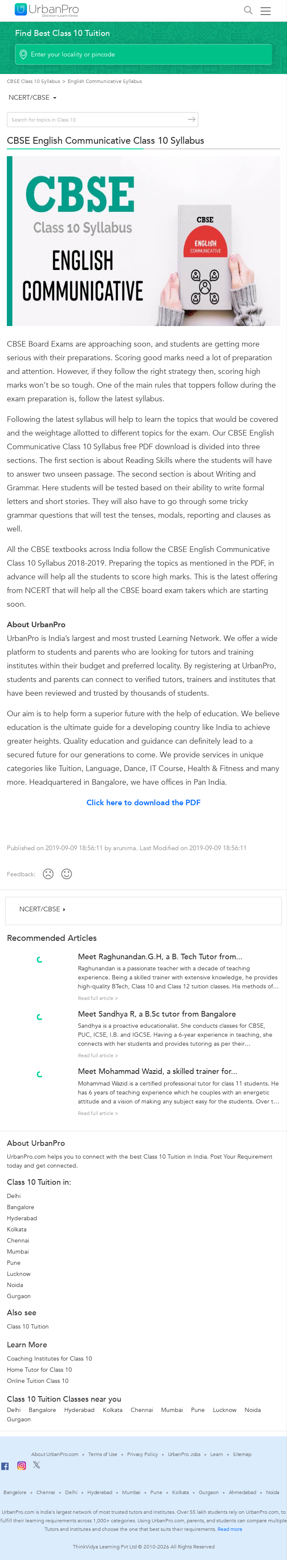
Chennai (18, 1241)
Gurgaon (19, 1296)
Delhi (14, 1196)
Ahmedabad (242, 1492)
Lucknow (18, 1274)
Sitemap (242, 1454)
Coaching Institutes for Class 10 (49, 1359)
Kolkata (17, 1229)
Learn (216, 1454)
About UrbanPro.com (54, 1454)
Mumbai (18, 1252)
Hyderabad (22, 1218)
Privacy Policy (142, 1454)
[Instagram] (21, 1468)
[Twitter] (36, 1466)
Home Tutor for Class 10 (39, 1370)
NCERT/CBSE (29, 97)
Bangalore (20, 1207)
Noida (15, 1285)
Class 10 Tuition (28, 1327)
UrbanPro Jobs (184, 1454)
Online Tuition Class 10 (38, 1381)
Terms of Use (102, 1454)
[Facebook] (5, 1469)
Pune (14, 1263)
